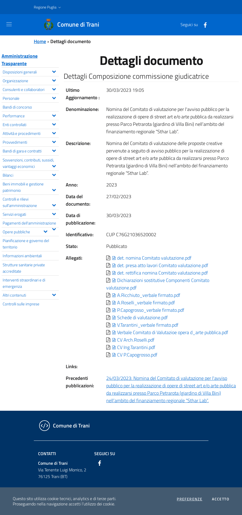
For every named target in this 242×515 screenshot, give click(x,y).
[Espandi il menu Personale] (54, 97)
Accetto (220, 499)
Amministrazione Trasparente (20, 59)
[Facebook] (203, 24)
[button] (48, 7)
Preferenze (189, 499)
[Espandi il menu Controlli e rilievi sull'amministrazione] (54, 204)
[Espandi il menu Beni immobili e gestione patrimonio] (54, 189)
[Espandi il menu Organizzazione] (54, 80)
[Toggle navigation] (9, 24)
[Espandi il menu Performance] (54, 115)
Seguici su (104, 453)
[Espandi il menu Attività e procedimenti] (54, 132)
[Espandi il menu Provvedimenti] (54, 141)
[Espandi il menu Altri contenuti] (54, 294)
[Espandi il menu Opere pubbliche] (45, 231)
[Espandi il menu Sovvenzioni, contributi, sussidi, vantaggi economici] (54, 165)
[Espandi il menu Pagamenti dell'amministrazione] (54, 228)
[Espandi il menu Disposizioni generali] (54, 71)
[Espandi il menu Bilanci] (54, 174)
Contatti (47, 453)
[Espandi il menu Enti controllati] (54, 124)
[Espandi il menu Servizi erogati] (54, 213)
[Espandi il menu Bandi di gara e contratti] (54, 150)
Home (40, 41)
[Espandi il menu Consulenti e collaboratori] (54, 88)
